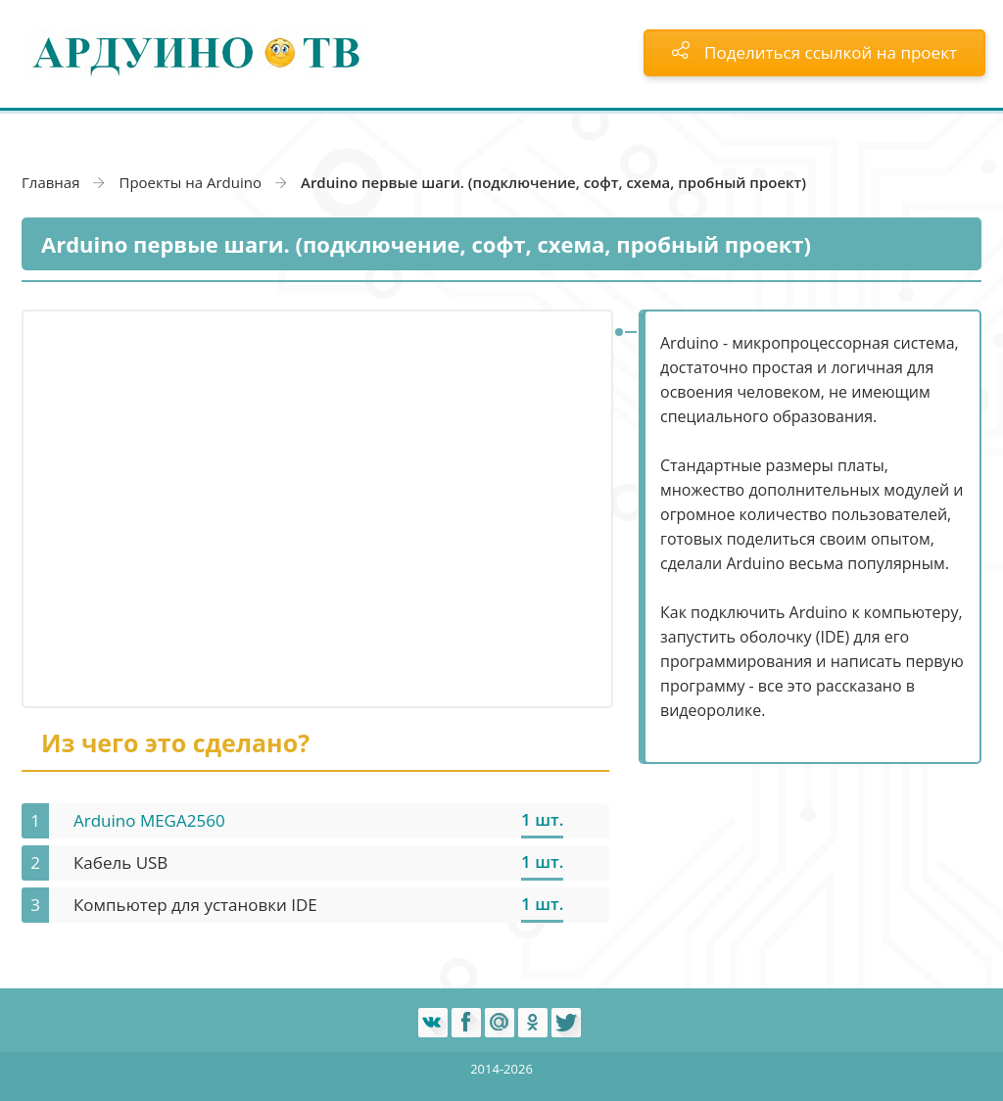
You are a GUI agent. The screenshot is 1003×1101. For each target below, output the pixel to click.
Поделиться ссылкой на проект (814, 52)
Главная (50, 182)
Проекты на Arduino (190, 182)
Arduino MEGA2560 (149, 820)
